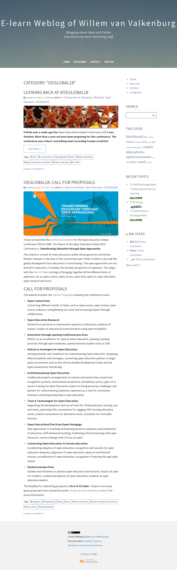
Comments (136, 246)
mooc (130, 141)
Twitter (109, 61)
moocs (138, 142)
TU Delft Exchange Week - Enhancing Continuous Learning (143, 189)
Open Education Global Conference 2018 (83, 132)
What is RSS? (133, 265)
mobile (150, 137)
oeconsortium (47, 157)
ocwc (149, 142)
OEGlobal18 (42, 102)
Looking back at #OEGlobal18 (56, 92)
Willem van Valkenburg (96, 536)
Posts (142, 241)
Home (67, 61)
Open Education (94, 187)
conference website (62, 239)
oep (60, 502)
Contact (95, 61)
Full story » (34, 148)
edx (145, 136)
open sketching (61, 162)
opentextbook (47, 507)
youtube (149, 162)
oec (34, 157)
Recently (135, 83)
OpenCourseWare (74, 187)
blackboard (134, 136)
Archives (134, 88)
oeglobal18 (62, 157)
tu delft (76, 162)
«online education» (134, 147)
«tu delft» (131, 162)
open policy (31, 507)
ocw (144, 142)
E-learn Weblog (75, 536)
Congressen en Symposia (78, 97)
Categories (80, 61)
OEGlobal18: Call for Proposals (59, 182)
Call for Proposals (63, 295)
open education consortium (38, 162)
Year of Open (41, 272)
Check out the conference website (89, 490)
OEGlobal (98, 97)
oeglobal (36, 502)
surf (153, 158)
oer (72, 157)
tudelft (141, 162)
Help (94, 554)
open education (85, 157)
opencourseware (138, 156)
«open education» (139, 149)
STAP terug (136, 202)
